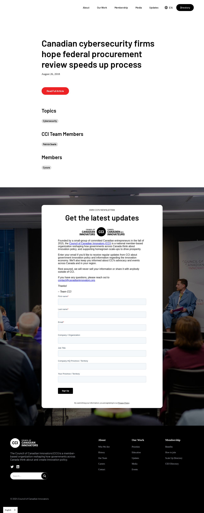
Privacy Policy (123, 403)
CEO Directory (172, 464)
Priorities (136, 447)
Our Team (102, 458)
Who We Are (103, 447)
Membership (121, 7)
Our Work (102, 7)
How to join (170, 452)
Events (135, 469)
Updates (153, 7)
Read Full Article (55, 90)
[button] (168, 7)
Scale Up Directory (173, 458)
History (101, 452)
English (8, 510)
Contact (101, 469)
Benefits (169, 447)
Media (138, 7)
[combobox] (10, 510)
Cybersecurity (50, 121)
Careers (101, 464)
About (86, 7)
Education (136, 452)
